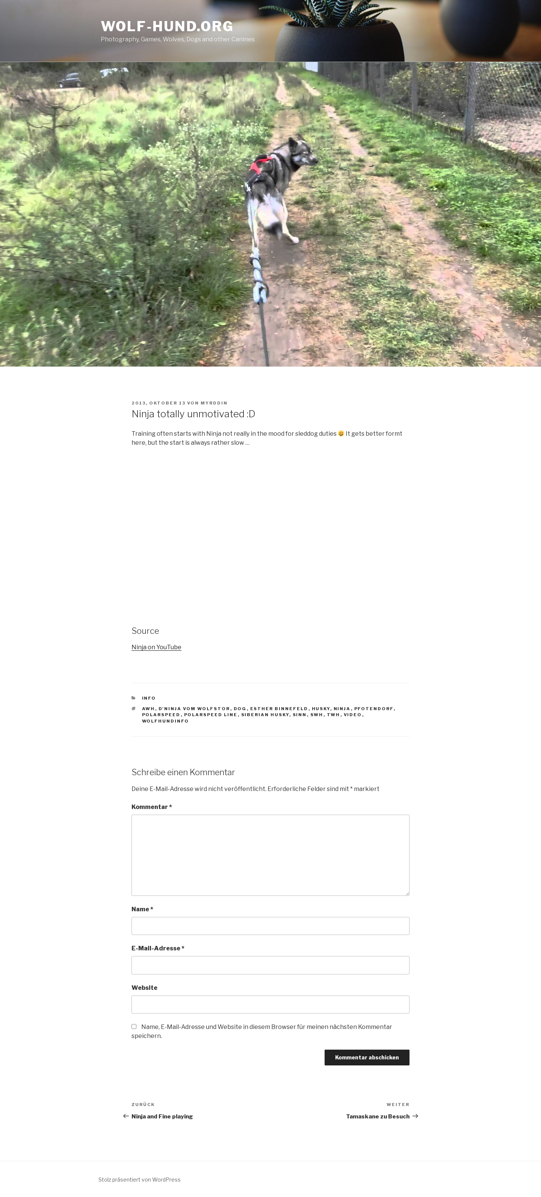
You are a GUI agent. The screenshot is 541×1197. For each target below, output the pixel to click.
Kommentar (151, 807)
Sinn (300, 714)
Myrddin (214, 403)
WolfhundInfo (165, 721)
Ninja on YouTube (156, 647)
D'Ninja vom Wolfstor (194, 708)
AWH (148, 708)
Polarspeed (161, 714)
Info (149, 698)
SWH (316, 714)
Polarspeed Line (211, 714)
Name (142, 909)
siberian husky (265, 714)
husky (321, 708)
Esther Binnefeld (279, 708)
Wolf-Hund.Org (167, 26)
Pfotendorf (374, 708)
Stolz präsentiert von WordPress (139, 1179)
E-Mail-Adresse (157, 948)
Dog (240, 708)
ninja (342, 708)
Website (144, 987)
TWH (333, 714)
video (353, 714)
